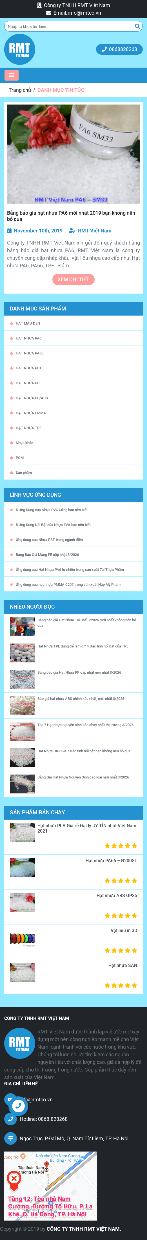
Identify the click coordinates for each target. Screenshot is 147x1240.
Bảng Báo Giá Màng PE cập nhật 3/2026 (44, 555)
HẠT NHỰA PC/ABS (29, 398)
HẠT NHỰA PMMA (28, 413)
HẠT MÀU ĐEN (25, 323)
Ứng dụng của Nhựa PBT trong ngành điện (46, 540)
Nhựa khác (21, 443)
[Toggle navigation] (12, 75)
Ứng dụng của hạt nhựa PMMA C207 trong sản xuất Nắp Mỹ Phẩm (65, 584)
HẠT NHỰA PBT (26, 368)
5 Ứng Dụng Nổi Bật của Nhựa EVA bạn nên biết (50, 525)
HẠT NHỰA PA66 (26, 353)
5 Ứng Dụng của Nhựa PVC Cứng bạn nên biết (49, 510)
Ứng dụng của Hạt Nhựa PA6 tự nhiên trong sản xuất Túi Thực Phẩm (67, 569)
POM (17, 458)
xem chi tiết (73, 279)
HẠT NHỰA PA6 (25, 338)
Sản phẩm (21, 473)
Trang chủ (20, 90)
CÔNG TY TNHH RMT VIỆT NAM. (84, 1229)
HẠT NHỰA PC (24, 383)
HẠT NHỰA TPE (25, 428)
